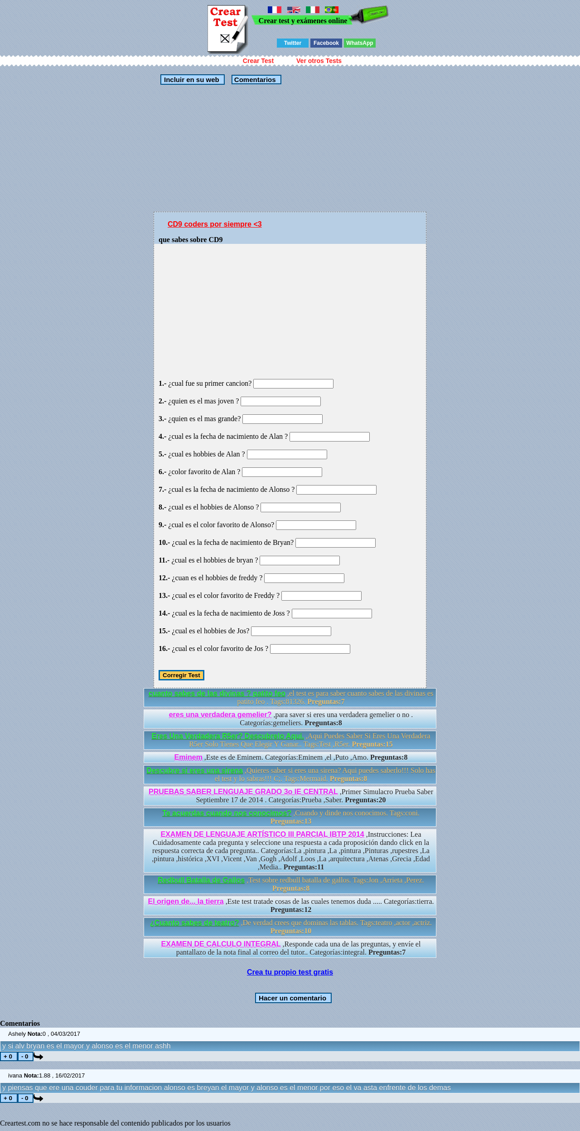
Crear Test (258, 60)
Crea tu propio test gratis (290, 972)
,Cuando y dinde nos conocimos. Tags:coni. (291, 817)
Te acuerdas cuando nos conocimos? (226, 813)
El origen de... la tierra (185, 901)
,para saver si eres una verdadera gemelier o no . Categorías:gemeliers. (291, 719)
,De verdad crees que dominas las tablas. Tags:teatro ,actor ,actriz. (291, 927)
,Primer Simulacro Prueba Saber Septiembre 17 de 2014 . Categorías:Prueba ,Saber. (291, 796)
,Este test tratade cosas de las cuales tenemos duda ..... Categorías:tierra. (291, 905)
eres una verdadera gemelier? (220, 714)
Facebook (326, 43)
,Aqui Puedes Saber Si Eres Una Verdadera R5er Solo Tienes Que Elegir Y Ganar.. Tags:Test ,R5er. (290, 740)
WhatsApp (359, 43)
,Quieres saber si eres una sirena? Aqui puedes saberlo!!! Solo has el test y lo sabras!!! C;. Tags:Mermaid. (290, 774)
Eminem (188, 757)
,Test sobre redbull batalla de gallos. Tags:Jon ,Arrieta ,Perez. (291, 884)
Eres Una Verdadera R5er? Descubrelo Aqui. (227, 736)
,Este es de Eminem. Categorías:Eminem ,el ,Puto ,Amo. (291, 757)
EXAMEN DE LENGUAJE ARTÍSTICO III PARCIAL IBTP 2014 (262, 834)
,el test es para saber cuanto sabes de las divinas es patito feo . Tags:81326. (291, 697)
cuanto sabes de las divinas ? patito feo (217, 693)
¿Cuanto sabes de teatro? (194, 923)
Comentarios (254, 79)
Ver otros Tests (319, 60)
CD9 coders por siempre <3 (215, 224)
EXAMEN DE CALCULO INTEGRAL (221, 944)
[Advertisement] (290, 148)
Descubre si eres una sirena (194, 770)
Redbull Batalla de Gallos (201, 880)
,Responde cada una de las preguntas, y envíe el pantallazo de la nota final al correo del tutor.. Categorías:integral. (291, 948)
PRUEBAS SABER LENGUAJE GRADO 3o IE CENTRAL (243, 792)
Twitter (292, 43)
